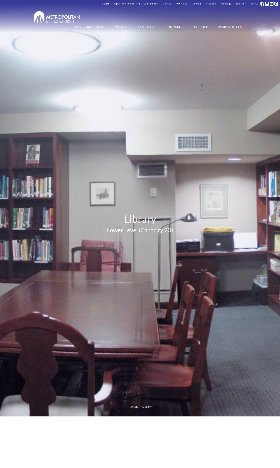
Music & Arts (149, 27)
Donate (167, 3)
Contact (253, 3)
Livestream (82, 27)
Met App (211, 3)
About (103, 27)
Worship (123, 27)
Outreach (202, 27)
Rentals (240, 3)
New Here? (181, 3)
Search (106, 3)
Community (176, 27)
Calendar (197, 3)
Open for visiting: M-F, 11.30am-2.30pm (136, 3)
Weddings (226, 3)
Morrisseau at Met (231, 27)
